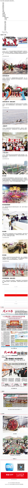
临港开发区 (6, 17)
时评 (3, 9)
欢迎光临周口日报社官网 (9, 0)
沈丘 (5, 23)
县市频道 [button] (4, 16)
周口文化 (4, 14)
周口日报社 (2, 0)
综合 (3, 4)
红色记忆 (4, 15)
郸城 (5, 22)
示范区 (5, 18)
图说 (7, 32)
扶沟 (5, 25)
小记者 (3, 12)
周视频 (3, 13)
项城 (5, 26)
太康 (5, 24)
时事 (3, 3)
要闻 (3, 5)
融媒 (3, 11)
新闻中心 (4, 32)
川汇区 (5, 19)
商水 (5, 30)
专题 (3, 10)
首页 (3, 2)
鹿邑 (5, 21)
